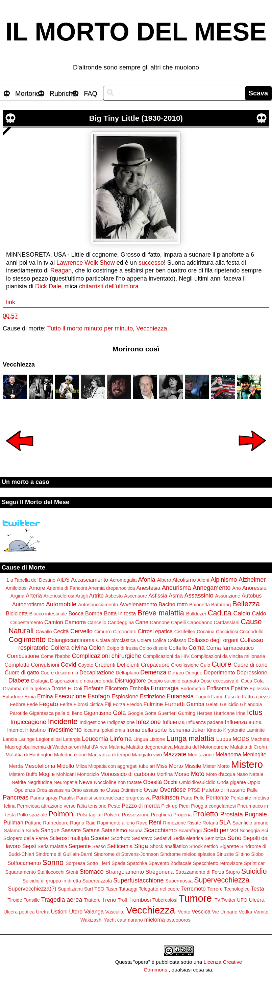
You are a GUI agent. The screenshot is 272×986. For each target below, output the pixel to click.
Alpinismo (224, 579)
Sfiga (141, 846)
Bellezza (246, 604)
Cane (141, 622)
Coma (197, 647)
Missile (192, 766)
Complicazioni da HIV (166, 656)
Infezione (148, 722)
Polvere (112, 814)
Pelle (199, 798)
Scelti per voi (220, 830)
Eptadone (12, 696)
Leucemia (95, 738)
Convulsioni (45, 665)
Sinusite (225, 854)
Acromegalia (123, 580)
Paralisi (67, 798)
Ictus (255, 712)
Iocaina (91, 730)
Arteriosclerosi (58, 596)
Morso (181, 774)
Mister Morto (216, 766)
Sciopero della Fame (25, 838)
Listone (157, 739)
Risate (194, 822)
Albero (164, 580)
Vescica (201, 911)
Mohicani (66, 774)
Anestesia (148, 588)
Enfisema (218, 688)
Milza (81, 766)
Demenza (153, 672)
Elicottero (116, 688)
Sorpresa (75, 863)
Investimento (64, 729)
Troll (122, 900)
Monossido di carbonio (127, 774)
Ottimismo (132, 790)
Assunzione (227, 596)
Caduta (219, 613)
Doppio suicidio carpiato (173, 681)
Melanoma (228, 754)
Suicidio (254, 871)
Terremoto (193, 889)
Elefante (93, 688)
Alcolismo (184, 580)
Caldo (259, 613)
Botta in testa (120, 613)
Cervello (81, 631)
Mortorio (27, 93)
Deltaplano (127, 672)
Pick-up (169, 806)
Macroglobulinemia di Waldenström (43, 747)
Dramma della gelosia (26, 688)
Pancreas (15, 797)
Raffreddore (56, 822)
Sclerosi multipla (69, 838)
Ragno (77, 822)
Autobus (252, 595)
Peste (114, 806)
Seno (234, 838)
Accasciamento (89, 580)
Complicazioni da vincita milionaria (228, 656)
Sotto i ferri (98, 863)
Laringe (27, 739)
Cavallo (44, 631)
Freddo (134, 704)
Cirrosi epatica (155, 631)
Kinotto (214, 730)
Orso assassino (88, 790)
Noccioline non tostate (118, 782)
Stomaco (92, 871)
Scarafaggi (190, 830)
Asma (176, 595)
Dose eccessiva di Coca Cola (232, 681)
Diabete (18, 680)
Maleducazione (70, 754)
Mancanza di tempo (109, 754)
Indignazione (121, 722)
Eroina (45, 696)
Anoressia (254, 588)
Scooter (100, 838)
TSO (99, 889)
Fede (32, 704)
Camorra (75, 622)
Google (135, 713)
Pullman (13, 822)
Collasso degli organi (213, 640)
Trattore (92, 900)
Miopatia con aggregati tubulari (121, 766)
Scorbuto (120, 838)
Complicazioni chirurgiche (106, 655)
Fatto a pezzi (256, 696)
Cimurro (103, 631)
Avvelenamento (138, 604)
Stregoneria (159, 872)
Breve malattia (161, 613)
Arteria (34, 595)
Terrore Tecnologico (228, 889)
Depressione (252, 672)
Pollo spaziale (32, 814)
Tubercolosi (164, 900)
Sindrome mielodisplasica (187, 854)
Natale (256, 774)
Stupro (232, 872)
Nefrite (19, 782)
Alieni (203, 580)
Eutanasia (180, 696)
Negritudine (39, 782)
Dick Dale (48, 286)
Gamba (195, 704)
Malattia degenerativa (149, 747)
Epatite (239, 688)
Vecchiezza (151, 328)
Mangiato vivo (147, 754)
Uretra (43, 912)
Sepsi (29, 846)
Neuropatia (65, 782)
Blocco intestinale (48, 613)
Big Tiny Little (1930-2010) (136, 118)
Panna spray (43, 798)
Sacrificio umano (250, 822)
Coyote (86, 665)
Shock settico (203, 846)
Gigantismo (98, 713)
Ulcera (257, 900)
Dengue (194, 672)
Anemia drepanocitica (111, 588)
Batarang (221, 604)
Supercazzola (97, 880)
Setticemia (120, 846)
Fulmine (153, 704)
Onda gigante (231, 782)
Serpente (80, 846)
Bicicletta (17, 613)
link (10, 302)
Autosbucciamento (98, 604)
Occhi (170, 782)
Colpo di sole (153, 648)
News (85, 782)
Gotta (150, 713)
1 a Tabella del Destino (30, 580)
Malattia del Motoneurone (201, 747)
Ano (236, 588)
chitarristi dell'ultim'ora (109, 286)
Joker (198, 730)
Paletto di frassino (224, 790)
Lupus (223, 739)
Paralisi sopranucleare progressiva (113, 798)
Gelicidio (229, 704)
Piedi (184, 806)
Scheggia (250, 830)
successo (151, 262)
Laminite (255, 730)
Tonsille (32, 900)
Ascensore (135, 596)
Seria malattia (52, 846)
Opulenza (24, 790)
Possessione (136, 814)
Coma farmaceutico (230, 648)
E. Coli (75, 688)
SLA (225, 822)
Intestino (35, 730)
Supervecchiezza (221, 880)
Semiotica (215, 838)
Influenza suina (243, 722)
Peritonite (217, 797)
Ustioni (59, 911)
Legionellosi (49, 739)
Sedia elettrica (187, 838)
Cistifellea (184, 631)
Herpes (204, 713)
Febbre (17, 704)
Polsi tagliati (90, 814)
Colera (144, 640)
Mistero (247, 764)
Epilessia (259, 688)
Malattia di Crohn (248, 747)
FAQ (90, 93)
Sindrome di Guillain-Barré (64, 854)
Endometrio (192, 688)
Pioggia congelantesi (213, 806)
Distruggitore (130, 680)
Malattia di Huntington (29, 754)
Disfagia (40, 681)
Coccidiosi (227, 631)
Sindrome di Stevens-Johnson (126, 854)
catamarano (130, 920)
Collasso (177, 640)
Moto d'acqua (220, 774)
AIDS (63, 580)
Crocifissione (185, 665)
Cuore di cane (250, 665)
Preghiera (161, 814)
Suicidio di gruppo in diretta (51, 880)
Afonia (146, 579)
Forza (119, 704)
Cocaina (206, 631)
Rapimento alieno (116, 822)
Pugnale (256, 814)
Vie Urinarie (224, 912)
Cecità (61, 631)
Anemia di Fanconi (67, 588)
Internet (15, 730)
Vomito (260, 912)
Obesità (152, 782)
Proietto (205, 814)
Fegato (48, 704)
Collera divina (68, 647)
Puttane (33, 822)
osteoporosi (179, 920)
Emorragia (165, 688)
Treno (109, 900)
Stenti (72, 872)
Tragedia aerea (61, 899)
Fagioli (202, 696)
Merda (16, 766)
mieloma (154, 920)
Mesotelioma (39, 766)
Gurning (186, 713)
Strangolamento (124, 872)
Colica (159, 640)
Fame (217, 696)
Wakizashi (91, 920)
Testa (257, 889)
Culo (205, 665)
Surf (88, 889)
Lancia (10, 739)
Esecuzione (70, 696)
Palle (252, 790)
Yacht (110, 920)
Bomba (93, 613)
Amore (37, 588)
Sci (264, 830)
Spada (119, 863)
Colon (97, 647)
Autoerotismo (28, 604)
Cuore (221, 664)
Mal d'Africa (94, 747)
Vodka (245, 912)
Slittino (242, 854)
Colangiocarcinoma (71, 640)
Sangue (50, 830)
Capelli (178, 622)
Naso (242, 774)
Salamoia (14, 830)
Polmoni (61, 814)
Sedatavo (142, 838)
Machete (260, 739)
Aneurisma (176, 587)
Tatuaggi (128, 889)
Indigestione (92, 722)
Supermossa (179, 880)
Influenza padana (204, 722)
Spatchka (137, 863)
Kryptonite (234, 730)
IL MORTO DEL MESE (136, 32)
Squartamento (20, 872)
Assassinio (198, 595)
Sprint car (254, 863)
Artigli (82, 596)
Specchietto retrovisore (218, 863)
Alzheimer (252, 579)
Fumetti (175, 704)
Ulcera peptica (19, 912)
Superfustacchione (138, 880)
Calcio (241, 613)
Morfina (164, 774)
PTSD (194, 790)
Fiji (108, 704)
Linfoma (121, 738)
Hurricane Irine (229, 713)
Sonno (53, 862)
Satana (91, 830)
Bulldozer (196, 613)
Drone (58, 688)
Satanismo (114, 830)
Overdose (172, 789)
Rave (142, 822)
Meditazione (201, 754)
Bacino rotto (173, 604)
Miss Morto (169, 766)
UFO (242, 900)
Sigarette (229, 846)
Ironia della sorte (146, 730)
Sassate (71, 830)
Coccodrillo (252, 631)
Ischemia (179, 730)
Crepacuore (155, 665)
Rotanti (210, 822)
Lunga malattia (190, 738)
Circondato (125, 631)
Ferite (66, 704)
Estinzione (152, 696)
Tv (217, 900)
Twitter (228, 900)
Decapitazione (96, 672)
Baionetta (199, 604)
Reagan (61, 270)
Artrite (96, 595)
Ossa (112, 790)
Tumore (195, 898)
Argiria (17, 596)
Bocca (75, 613)
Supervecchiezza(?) (32, 889)
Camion (53, 622)
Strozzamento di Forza (199, 872)
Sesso (99, 846)
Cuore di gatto (22, 672)
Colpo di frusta (122, 648)
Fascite (233, 696)
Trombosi (139, 900)
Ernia (30, 696)
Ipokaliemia (112, 730)
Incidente (63, 721)
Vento (184, 912)
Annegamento (211, 587)
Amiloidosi (16, 588)
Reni (155, 822)
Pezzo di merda (140, 806)
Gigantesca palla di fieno (55, 713)
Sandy (33, 830)
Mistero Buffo (23, 774)
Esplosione (125, 696)
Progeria (182, 814)
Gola (119, 712)
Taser (112, 889)
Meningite (254, 754)
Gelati (212, 704)
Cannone (160, 622)
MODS (241, 739)
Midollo (65, 766)
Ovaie (151, 790)
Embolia (139, 688)
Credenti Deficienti (117, 665)
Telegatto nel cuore (159, 889)
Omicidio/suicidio (197, 782)
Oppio (253, 782)
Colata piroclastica (116, 640)
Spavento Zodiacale (170, 863)
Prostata (231, 814)
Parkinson (165, 797)
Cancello (97, 622)
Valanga (94, 911)
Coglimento (27, 639)
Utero (76, 911)
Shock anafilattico (169, 846)
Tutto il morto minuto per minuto (90, 328)
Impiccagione (28, 722)
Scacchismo (160, 830)
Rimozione (174, 822)
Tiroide (14, 900)
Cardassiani (226, 622)
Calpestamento (26, 622)
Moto (197, 774)
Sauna (136, 830)
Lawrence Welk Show (85, 262)
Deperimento (219, 672)
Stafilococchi (51, 872)
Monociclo (88, 774)
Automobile (61, 604)
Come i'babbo (55, 656)
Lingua (140, 739)
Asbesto (114, 596)
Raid (90, 822)
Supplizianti (70, 889)
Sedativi (162, 838)
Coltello (178, 648)
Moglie (47, 774)
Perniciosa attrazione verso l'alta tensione (61, 806)
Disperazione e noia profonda (82, 681)
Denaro (176, 672)
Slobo (257, 854)
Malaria (117, 747)
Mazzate (174, 754)
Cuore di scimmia (59, 672)
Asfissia (157, 595)
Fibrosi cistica (88, 704)
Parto (186, 798)
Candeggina (121, 622)
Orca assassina (53, 790)
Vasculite (114, 912)
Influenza (174, 722)
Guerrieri (167, 713)
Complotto (16, 665)
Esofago (99, 696)
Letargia (72, 739)
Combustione (23, 656)
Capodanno (199, 622)
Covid (68, 664)
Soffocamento (24, 863)
